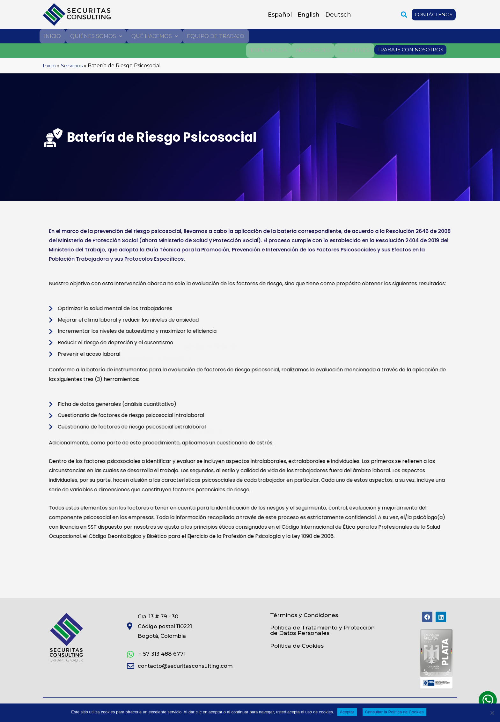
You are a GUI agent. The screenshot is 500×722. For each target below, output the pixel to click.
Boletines (354, 50)
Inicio (52, 36)
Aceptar (347, 712)
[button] (403, 14)
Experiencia (269, 50)
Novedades (313, 50)
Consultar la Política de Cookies (394, 712)
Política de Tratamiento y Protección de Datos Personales (318, 631)
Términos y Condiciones (305, 614)
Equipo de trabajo (215, 36)
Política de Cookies (298, 647)
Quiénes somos (96, 36)
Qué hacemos (154, 36)
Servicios (72, 65)
